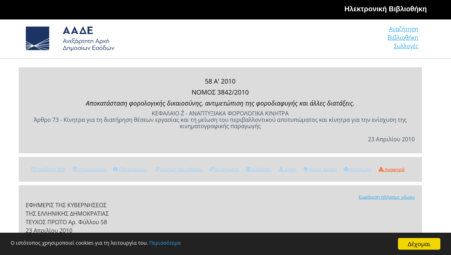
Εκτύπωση (358, 169)
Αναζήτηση (310, 40)
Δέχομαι (419, 244)
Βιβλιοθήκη (360, 40)
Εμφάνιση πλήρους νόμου (387, 197)
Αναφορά (391, 169)
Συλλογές (406, 40)
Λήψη (287, 169)
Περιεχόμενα (89, 169)
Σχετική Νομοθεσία (178, 169)
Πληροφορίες (130, 169)
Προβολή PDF (48, 169)
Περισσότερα (192, 244)
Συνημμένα (224, 169)
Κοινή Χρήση (320, 169)
